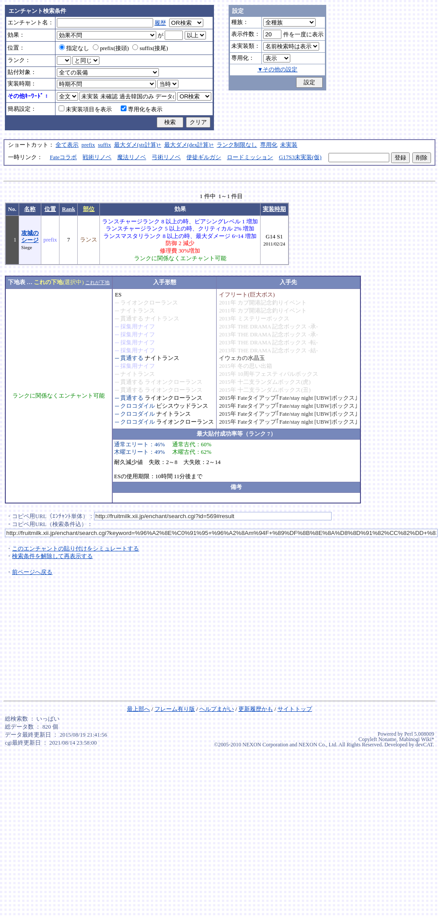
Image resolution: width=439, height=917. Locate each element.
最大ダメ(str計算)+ (138, 145)
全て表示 (67, 145)
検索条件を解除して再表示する (52, 556)
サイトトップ (294, 709)
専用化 (268, 145)
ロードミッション (250, 157)
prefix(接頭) (111, 48)
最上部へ (138, 709)
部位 (89, 209)
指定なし (74, 48)
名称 (30, 209)
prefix (88, 145)
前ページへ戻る (32, 572)
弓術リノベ (166, 157)
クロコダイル (137, 406)
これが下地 (97, 282)
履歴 (160, 23)
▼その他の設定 (277, 69)
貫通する (131, 319)
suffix (104, 145)
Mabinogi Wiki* (416, 739)
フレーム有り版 (174, 709)
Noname (387, 739)
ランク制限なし (237, 145)
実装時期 (274, 209)
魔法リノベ (131, 157)
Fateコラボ (63, 157)
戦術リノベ (97, 157)
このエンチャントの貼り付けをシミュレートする (75, 549)
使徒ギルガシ (203, 157)
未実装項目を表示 (85, 109)
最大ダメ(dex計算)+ (189, 145)
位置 (50, 209)
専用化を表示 (141, 109)
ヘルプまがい (216, 709)
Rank (68, 209)
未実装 (288, 145)
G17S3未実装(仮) (300, 157)
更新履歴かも (255, 709)
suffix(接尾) (150, 48)
